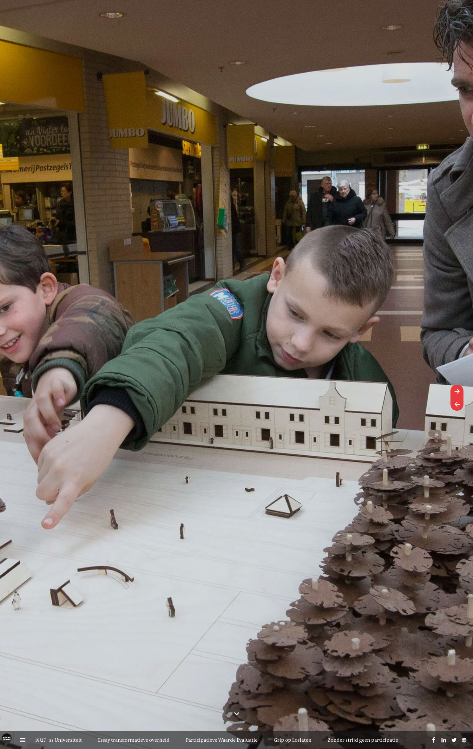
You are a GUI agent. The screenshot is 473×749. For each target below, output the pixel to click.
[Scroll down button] (236, 714)
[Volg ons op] (464, 740)
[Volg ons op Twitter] (454, 740)
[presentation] (236, 374)
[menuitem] (134, 740)
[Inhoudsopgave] (23, 740)
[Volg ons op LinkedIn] (443, 740)
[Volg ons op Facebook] (433, 740)
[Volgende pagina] (456, 391)
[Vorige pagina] (456, 404)
